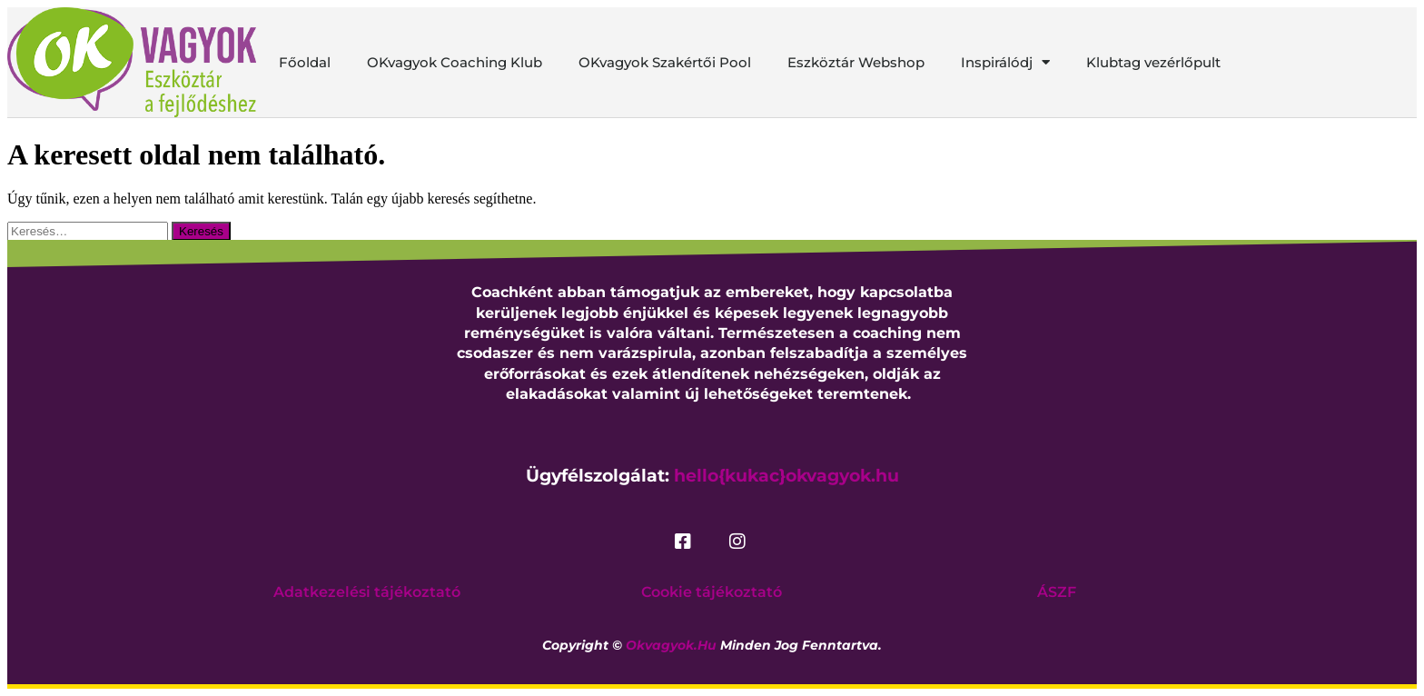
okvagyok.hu (671, 645)
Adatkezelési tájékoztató (366, 592)
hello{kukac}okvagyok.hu (786, 475)
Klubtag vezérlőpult (1153, 62)
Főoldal (305, 62)
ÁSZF (1056, 592)
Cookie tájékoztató (711, 592)
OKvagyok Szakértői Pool (664, 62)
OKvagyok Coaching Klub (454, 62)
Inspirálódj (1005, 62)
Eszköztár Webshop (856, 62)
